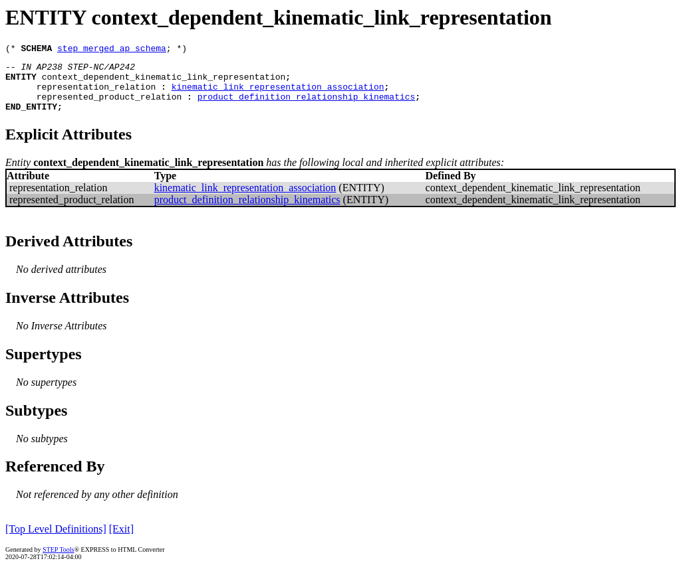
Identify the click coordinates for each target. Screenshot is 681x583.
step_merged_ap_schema (111, 50)
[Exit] (121, 540)
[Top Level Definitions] (55, 540)
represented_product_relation (109, 106)
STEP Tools (58, 561)
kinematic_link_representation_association (278, 94)
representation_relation (96, 94)
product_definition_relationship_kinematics (307, 106)
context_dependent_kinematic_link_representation (164, 82)
